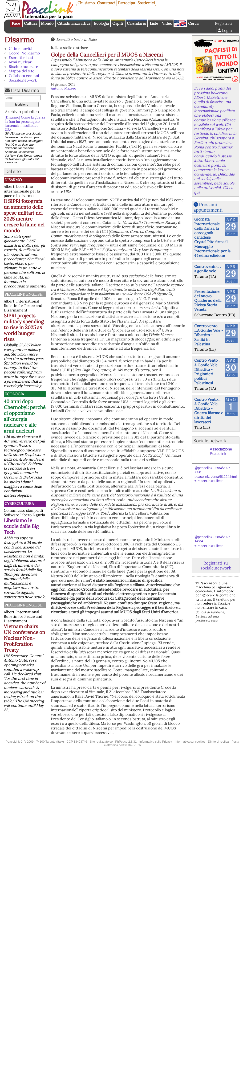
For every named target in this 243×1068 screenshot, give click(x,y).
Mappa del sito (21, 71)
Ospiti (117, 23)
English (180, 23)
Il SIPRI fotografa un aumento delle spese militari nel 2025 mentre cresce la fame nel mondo (24, 216)
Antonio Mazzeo (63, 88)
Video (167, 23)
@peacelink (203, 468)
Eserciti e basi (21, 57)
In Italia (90, 39)
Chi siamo (86, 2)
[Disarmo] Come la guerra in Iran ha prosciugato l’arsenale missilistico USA (25, 123)
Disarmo (19, 40)
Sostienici (146, 2)
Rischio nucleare (23, 66)
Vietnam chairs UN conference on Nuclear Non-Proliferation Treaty (24, 638)
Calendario (136, 23)
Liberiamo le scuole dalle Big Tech (21, 526)
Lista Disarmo (25, 90)
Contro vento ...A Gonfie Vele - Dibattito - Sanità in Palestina (208, 334)
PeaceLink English (23, 294)
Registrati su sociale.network (216, 565)
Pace (16, 23)
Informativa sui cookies (190, 741)
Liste (154, 23)
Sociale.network (23, 80)
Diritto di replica (218, 741)
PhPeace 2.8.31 (126, 741)
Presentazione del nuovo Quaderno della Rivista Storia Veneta (207, 300)
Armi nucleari (21, 62)
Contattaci (106, 2)
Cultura (30, 23)
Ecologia (101, 23)
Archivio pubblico (22, 111)
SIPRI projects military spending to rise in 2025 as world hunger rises (24, 327)
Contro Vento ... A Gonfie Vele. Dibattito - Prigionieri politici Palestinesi (207, 371)
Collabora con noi (24, 75)
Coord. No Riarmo (24, 53)
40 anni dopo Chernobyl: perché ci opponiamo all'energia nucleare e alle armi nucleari (24, 416)
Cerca (193, 23)
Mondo (47, 23)
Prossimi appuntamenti (208, 207)
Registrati (223, 23)
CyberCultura (19, 503)
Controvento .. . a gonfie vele (207, 268)
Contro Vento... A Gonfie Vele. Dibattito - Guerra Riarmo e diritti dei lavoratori (208, 410)
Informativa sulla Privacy (155, 741)
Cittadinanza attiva (73, 23)
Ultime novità (20, 48)
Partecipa (126, 2)
